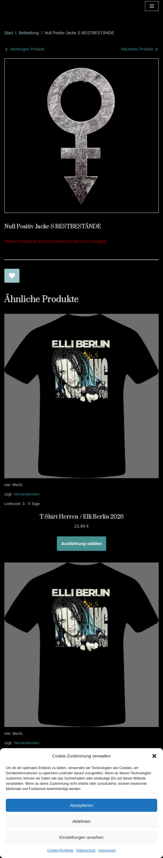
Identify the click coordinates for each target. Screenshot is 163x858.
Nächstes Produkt (137, 49)
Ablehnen (81, 821)
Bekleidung (29, 33)
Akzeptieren (81, 805)
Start (8, 33)
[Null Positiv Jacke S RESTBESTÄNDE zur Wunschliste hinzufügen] (11, 276)
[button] (154, 756)
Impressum (107, 850)
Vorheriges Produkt (27, 49)
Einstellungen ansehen (81, 837)
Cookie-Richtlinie (60, 850)
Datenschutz (86, 850)
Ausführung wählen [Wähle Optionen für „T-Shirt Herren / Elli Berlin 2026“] (81, 543)
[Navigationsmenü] (152, 6)
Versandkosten (26, 494)
